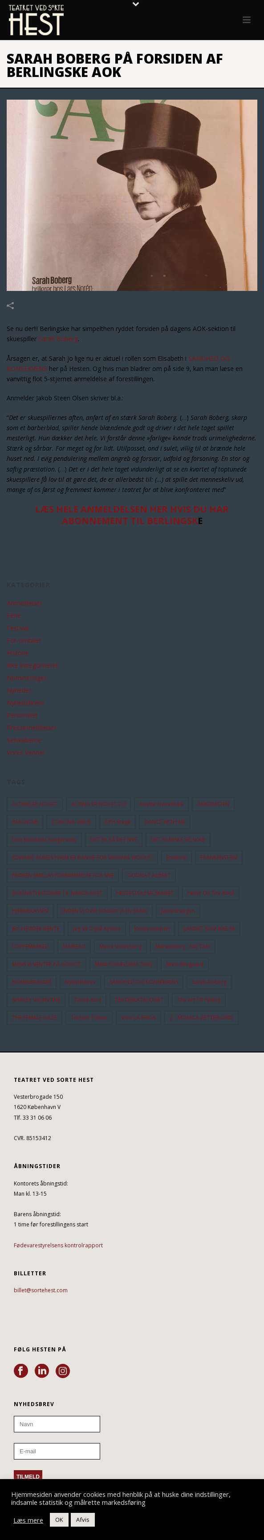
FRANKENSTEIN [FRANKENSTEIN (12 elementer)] (218, 857)
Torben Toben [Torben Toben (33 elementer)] (89, 1017)
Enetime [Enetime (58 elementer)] (177, 857)
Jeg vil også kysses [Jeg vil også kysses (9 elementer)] (97, 928)
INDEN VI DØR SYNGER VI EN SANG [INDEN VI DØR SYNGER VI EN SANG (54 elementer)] (104, 911)
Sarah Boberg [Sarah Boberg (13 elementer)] (209, 982)
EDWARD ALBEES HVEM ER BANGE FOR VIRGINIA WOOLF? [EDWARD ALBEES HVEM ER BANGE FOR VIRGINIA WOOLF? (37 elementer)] (82, 857)
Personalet (22, 715)
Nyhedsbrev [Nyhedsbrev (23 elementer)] (80, 982)
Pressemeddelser (32, 728)
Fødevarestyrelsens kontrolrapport (58, 1245)
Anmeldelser (24, 603)
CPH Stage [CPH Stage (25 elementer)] (117, 822)
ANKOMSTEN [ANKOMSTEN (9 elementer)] (213, 804)
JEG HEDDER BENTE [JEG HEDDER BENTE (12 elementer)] (35, 928)
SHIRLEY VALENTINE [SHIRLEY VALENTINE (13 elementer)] (36, 1000)
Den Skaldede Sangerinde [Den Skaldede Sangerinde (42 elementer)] (44, 839)
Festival (17, 628)
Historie (18, 653)
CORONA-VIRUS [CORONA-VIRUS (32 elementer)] (71, 822)
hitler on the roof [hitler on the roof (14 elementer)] (210, 893)
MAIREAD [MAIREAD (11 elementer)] (74, 946)
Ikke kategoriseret (32, 665)
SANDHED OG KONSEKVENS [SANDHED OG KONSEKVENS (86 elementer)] (144, 982)
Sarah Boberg (58, 339)
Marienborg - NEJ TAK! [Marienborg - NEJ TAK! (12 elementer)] (182, 946)
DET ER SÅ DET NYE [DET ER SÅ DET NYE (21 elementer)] (113, 839)
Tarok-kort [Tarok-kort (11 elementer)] (87, 1000)
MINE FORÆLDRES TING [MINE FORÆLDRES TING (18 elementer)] (123, 964)
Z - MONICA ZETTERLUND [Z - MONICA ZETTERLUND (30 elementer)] (201, 1017)
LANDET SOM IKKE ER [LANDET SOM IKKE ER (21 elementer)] (209, 928)
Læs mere (28, 1520)
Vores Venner (26, 753)
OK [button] (59, 1520)
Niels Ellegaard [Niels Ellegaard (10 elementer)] (184, 964)
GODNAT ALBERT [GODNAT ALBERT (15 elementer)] (149, 875)
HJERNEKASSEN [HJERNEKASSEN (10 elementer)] (30, 911)
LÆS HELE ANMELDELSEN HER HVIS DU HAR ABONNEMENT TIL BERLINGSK (132, 515)
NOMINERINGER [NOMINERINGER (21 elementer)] (31, 982)
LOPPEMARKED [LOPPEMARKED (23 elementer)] (30, 946)
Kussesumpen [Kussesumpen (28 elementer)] (152, 928)
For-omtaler (24, 641)
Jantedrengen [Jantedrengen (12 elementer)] (178, 911)
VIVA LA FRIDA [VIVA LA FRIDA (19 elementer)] (138, 1017)
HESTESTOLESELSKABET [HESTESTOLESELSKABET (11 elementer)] (145, 893)
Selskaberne (24, 740)
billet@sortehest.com (41, 1290)
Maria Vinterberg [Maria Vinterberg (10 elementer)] (120, 946)
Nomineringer (26, 678)
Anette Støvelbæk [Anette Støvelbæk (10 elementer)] (161, 804)
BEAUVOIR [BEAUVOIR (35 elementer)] (25, 822)
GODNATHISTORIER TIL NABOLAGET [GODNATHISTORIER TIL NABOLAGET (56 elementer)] (57, 893)
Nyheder (19, 690)
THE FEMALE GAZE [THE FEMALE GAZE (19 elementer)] (34, 1017)
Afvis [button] (82, 1520)
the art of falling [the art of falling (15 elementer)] (198, 1000)
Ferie (14, 616)
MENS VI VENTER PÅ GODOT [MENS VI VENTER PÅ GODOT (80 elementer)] (46, 964)
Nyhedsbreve (26, 703)
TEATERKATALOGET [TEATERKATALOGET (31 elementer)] (139, 1000)
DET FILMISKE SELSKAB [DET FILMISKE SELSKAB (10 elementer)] (178, 839)
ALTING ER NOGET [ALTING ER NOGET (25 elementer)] (34, 804)
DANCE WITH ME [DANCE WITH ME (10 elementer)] (164, 822)
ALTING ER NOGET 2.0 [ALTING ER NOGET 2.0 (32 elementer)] (98, 804)
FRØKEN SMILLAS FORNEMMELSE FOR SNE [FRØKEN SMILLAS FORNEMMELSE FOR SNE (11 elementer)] (63, 875)
